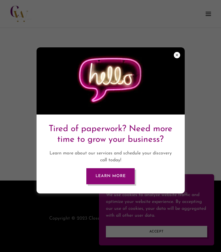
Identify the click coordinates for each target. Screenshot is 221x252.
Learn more (111, 176)
